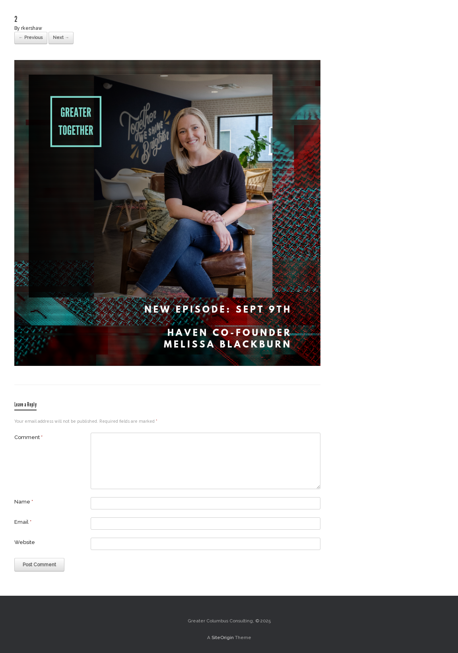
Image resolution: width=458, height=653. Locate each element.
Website (24, 542)
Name (23, 502)
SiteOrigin (223, 637)
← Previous (31, 37)
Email (22, 522)
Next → (61, 37)
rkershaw (31, 28)
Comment (28, 437)
